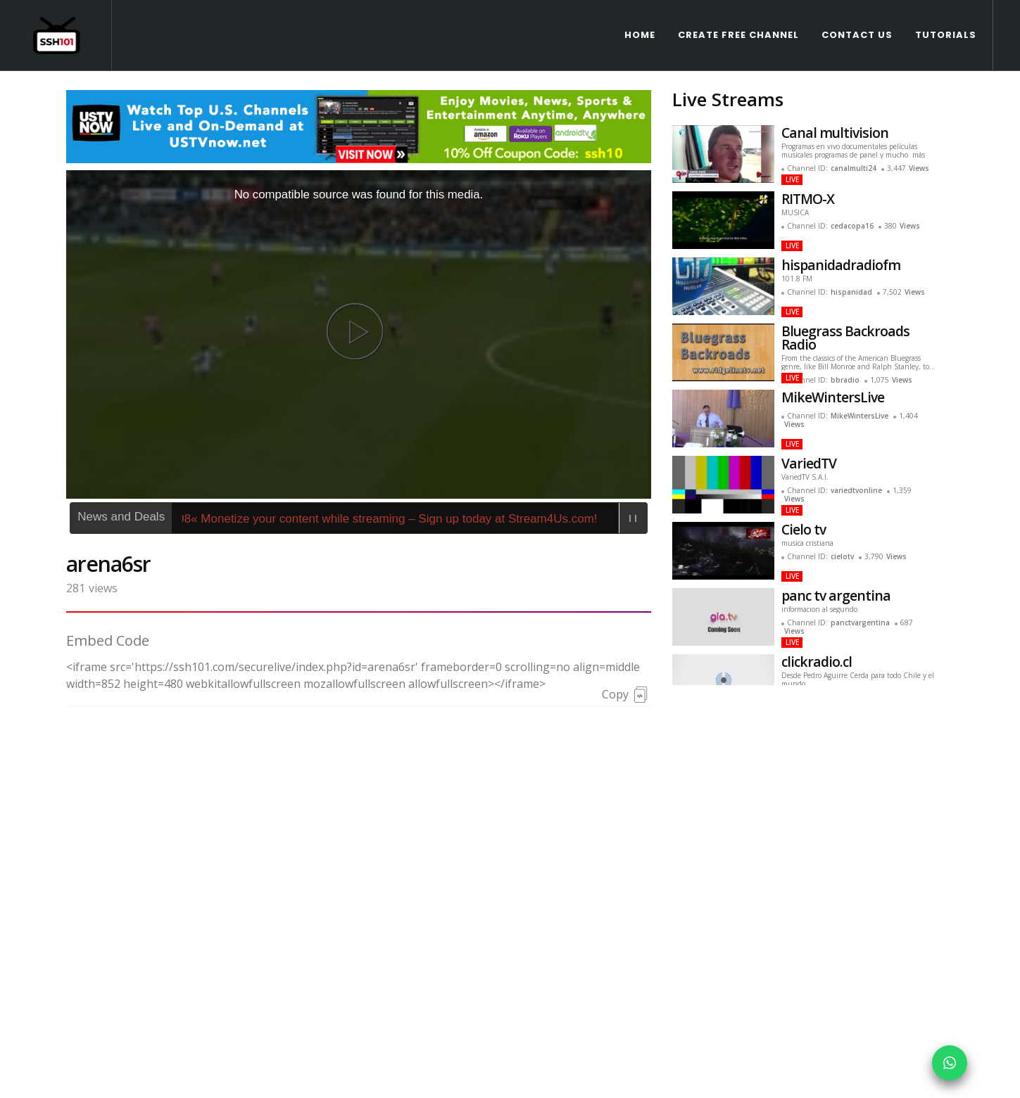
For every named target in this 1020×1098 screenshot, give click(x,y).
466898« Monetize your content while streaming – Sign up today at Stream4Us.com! (387, 447)
